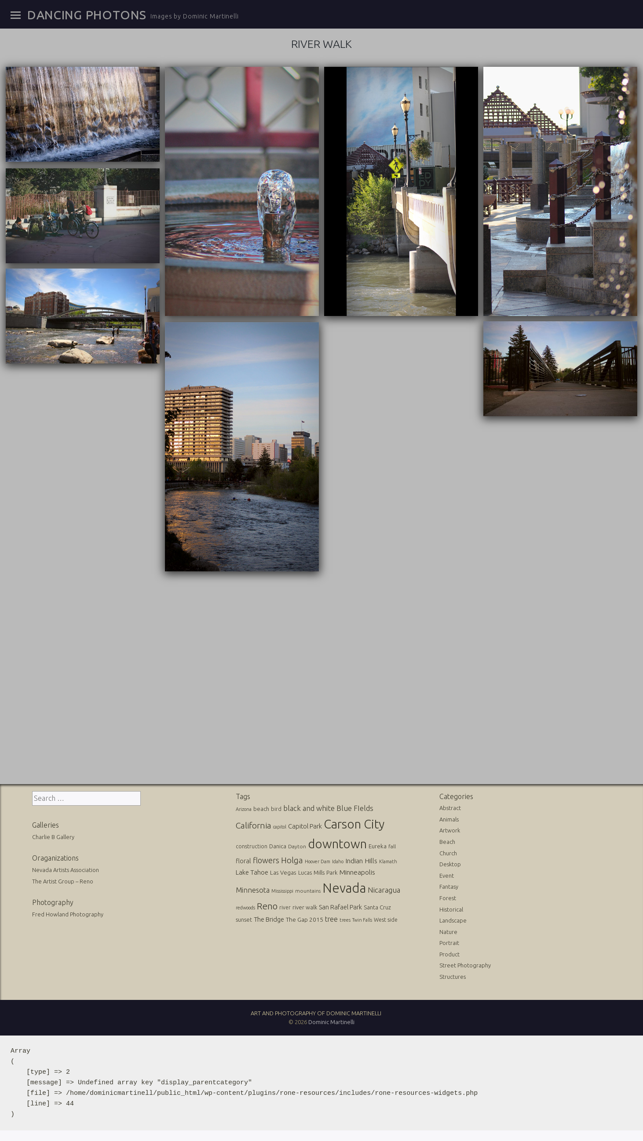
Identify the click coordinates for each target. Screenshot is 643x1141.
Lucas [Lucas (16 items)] (305, 872)
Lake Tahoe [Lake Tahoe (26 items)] (252, 872)
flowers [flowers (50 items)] (266, 860)
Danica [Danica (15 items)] (277, 846)
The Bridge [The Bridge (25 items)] (269, 919)
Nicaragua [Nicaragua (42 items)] (384, 890)
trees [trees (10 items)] (345, 920)
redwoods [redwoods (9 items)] (245, 907)
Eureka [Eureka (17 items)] (378, 846)
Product (449, 954)
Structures (452, 977)
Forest (447, 898)
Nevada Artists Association (65, 870)
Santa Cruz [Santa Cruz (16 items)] (377, 907)
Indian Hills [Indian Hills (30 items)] (361, 861)
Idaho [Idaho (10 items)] (337, 861)
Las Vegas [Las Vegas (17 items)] (283, 872)
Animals (449, 819)
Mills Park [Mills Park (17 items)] (326, 872)
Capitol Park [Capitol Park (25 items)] (305, 826)
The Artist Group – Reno (62, 881)
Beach (447, 842)
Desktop (450, 864)
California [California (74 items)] (253, 825)
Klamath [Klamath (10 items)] (388, 861)
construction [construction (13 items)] (251, 846)
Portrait (449, 943)
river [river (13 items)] (285, 907)
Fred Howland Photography (67, 914)
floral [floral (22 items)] (243, 861)
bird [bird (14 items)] (276, 809)
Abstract (450, 808)
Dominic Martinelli (331, 1022)
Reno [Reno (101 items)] (267, 906)
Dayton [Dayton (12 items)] (297, 846)
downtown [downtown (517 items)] (337, 843)
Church (448, 853)
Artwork (449, 830)
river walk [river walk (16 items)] (304, 907)
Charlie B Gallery (53, 837)
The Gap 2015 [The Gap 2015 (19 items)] (304, 919)
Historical (451, 909)
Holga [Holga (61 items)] (292, 860)
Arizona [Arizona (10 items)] (244, 809)
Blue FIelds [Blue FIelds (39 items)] (354, 808)
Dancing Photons (86, 15)
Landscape (453, 920)
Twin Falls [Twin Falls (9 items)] (362, 920)
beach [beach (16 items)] (261, 809)
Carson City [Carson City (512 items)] (354, 824)
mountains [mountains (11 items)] (308, 891)
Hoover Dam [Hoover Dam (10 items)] (317, 861)
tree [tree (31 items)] (331, 919)
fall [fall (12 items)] (392, 846)
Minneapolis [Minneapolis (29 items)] (357, 872)
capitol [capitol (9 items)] (279, 826)
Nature (448, 932)
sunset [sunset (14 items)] (244, 919)
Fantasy (448, 886)
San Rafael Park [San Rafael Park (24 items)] (340, 907)
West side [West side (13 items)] (386, 920)
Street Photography (465, 965)
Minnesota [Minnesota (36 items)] (253, 890)
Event (446, 875)
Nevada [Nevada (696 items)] (344, 888)
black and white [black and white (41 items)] (309, 808)
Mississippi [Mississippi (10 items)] (282, 891)
